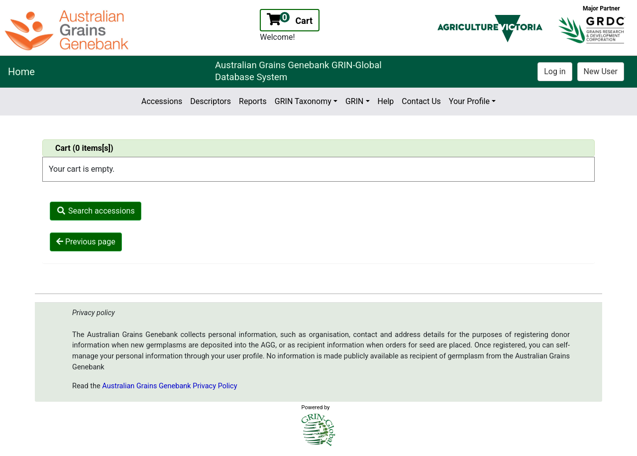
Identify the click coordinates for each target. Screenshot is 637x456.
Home (21, 72)
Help (386, 101)
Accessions (161, 101)
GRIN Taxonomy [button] (303, 101)
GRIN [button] (354, 101)
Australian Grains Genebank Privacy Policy (169, 386)
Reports (253, 101)
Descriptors (210, 101)
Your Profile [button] (469, 101)
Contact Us (421, 101)
